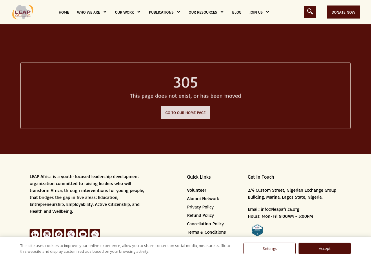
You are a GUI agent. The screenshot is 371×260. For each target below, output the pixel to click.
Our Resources (206, 12)
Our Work (128, 12)
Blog (236, 12)
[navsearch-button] (310, 12)
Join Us (259, 12)
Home (64, 12)
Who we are (92, 12)
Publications (165, 12)
